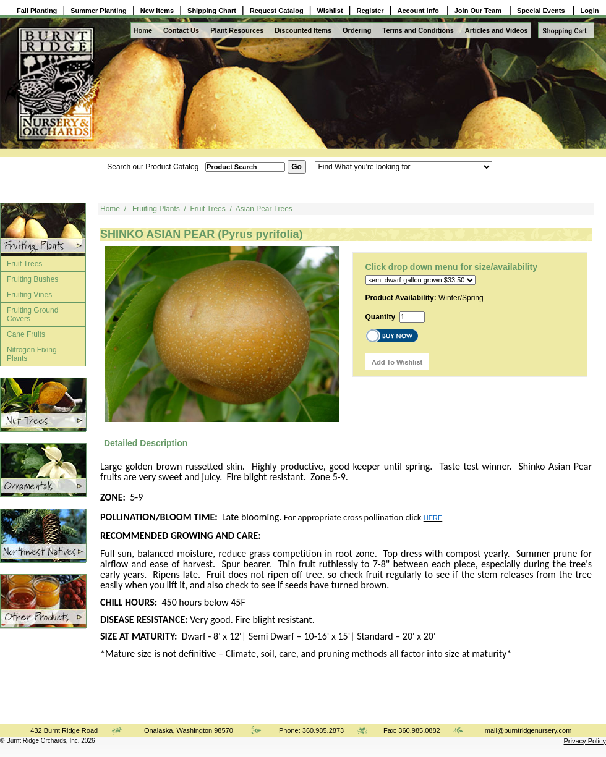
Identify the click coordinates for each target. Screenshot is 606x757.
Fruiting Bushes (32, 279)
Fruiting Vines (29, 294)
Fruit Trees (24, 264)
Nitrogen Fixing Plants (32, 354)
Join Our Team (478, 10)
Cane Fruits (26, 334)
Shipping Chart (211, 10)
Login (590, 10)
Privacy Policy (585, 741)
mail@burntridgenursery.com (528, 730)
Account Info (419, 10)
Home (143, 30)
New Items (157, 10)
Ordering (357, 30)
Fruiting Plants (156, 209)
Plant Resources (236, 30)
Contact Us (181, 30)
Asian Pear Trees (264, 209)
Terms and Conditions (418, 30)
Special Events (542, 10)
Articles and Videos (496, 30)
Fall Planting (37, 10)
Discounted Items (303, 30)
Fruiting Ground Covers (32, 314)
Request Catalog (277, 10)
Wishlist (330, 10)
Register (370, 10)
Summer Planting (98, 10)
